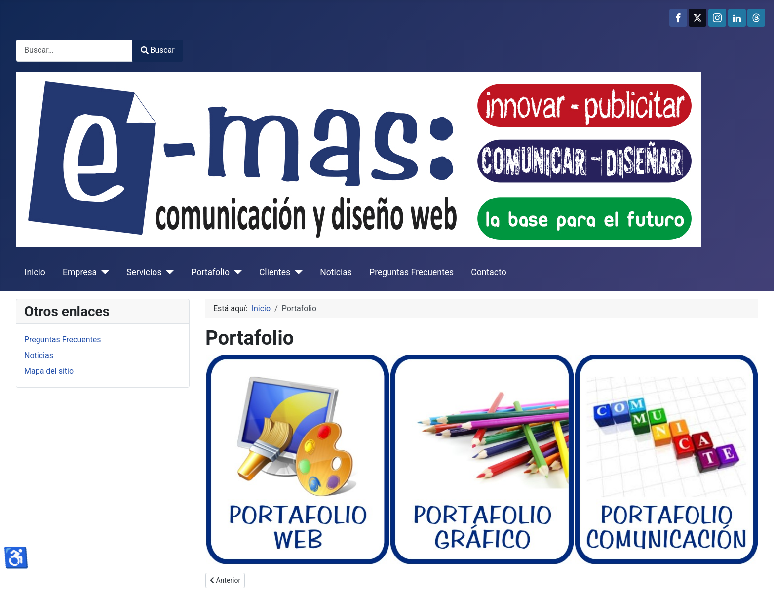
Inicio (35, 272)
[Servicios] (167, 272)
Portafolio (210, 272)
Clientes (274, 272)
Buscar (158, 50)
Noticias (336, 272)
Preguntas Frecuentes (411, 272)
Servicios (143, 272)
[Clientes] (296, 272)
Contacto (488, 272)
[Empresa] (103, 272)
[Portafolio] (236, 272)
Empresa (80, 272)
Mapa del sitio (49, 371)
